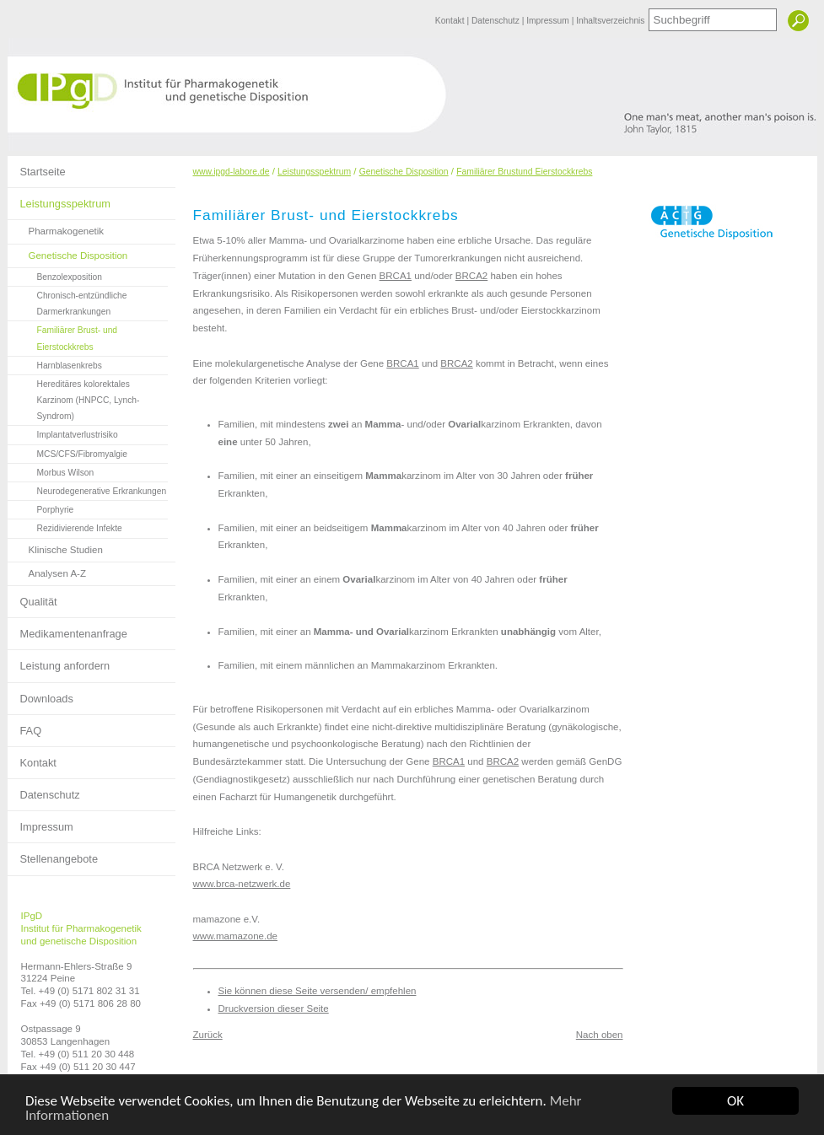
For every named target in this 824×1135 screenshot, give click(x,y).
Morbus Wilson (51, 470)
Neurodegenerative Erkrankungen (87, 489)
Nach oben (599, 1035)
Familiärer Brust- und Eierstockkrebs (63, 336)
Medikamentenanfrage (67, 629)
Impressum (548, 20)
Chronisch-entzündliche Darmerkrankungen (67, 301)
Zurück (208, 1035)
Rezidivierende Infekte (65, 526)
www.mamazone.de (235, 936)
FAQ (25, 726)
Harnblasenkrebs (55, 363)
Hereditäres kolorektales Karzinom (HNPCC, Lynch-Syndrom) (74, 398)
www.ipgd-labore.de (231, 171)
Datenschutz (496, 20)
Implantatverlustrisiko (63, 432)
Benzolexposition (55, 275)
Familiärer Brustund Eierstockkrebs (524, 171)
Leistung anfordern (59, 661)
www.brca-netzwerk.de (242, 884)
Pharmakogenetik (56, 228)
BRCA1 (396, 276)
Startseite (37, 167)
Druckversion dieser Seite (273, 1008)
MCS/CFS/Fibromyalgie (67, 452)
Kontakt (451, 20)
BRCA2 (471, 276)
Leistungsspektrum (59, 199)
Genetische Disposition (68, 253)
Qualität (32, 597)
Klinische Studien (55, 547)
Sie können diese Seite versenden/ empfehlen (317, 991)
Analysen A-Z (47, 570)
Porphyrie (41, 507)
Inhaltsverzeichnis (610, 20)
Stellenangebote (53, 854)
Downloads (40, 694)
